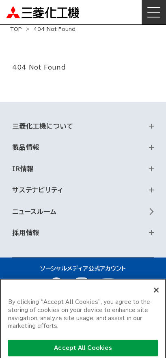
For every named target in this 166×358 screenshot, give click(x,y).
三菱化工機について (42, 126)
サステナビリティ (37, 190)
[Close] (156, 292)
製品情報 (25, 147)
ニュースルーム (34, 211)
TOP (16, 28)
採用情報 (25, 232)
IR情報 (23, 169)
